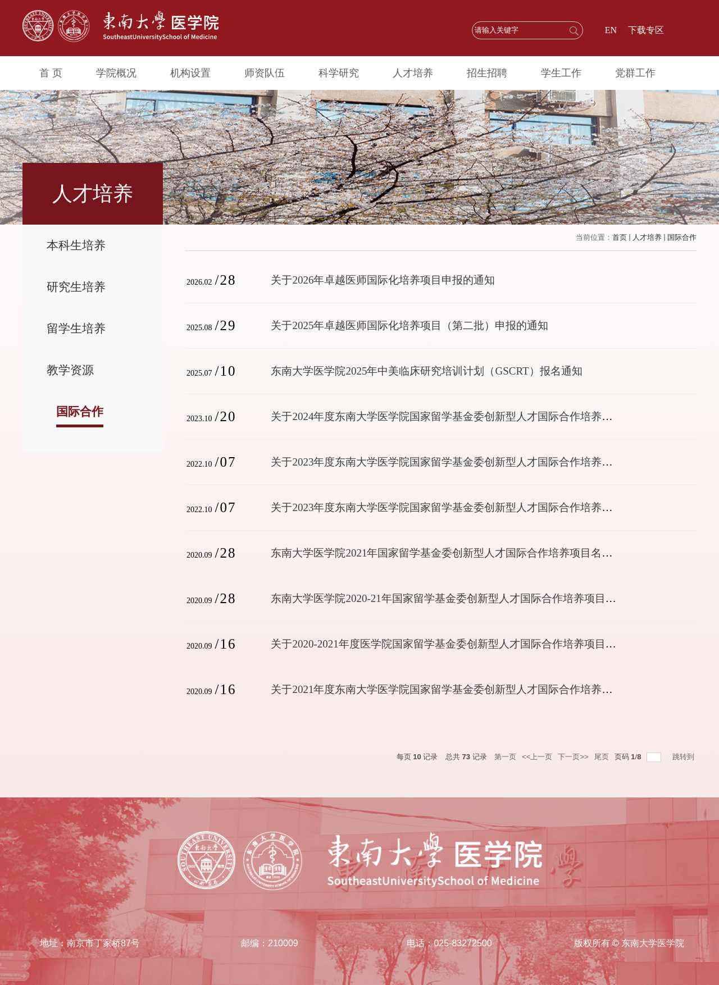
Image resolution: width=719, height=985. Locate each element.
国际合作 (682, 237)
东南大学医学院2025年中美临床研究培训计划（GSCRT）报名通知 (426, 371)
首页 (619, 237)
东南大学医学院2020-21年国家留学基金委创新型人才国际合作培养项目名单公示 (459, 598)
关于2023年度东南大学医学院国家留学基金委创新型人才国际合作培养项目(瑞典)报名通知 (482, 462)
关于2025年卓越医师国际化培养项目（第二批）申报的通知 (409, 325)
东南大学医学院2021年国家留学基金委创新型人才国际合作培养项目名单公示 (452, 553)
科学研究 (337, 73)
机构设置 (189, 73)
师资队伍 (263, 73)
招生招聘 (485, 73)
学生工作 (558, 73)
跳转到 (684, 757)
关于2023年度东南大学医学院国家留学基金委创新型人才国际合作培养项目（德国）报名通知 (489, 507)
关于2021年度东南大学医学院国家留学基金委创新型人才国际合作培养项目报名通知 (468, 689)
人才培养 (410, 73)
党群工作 (632, 73)
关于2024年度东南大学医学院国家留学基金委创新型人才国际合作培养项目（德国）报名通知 (489, 416)
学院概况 (115, 73)
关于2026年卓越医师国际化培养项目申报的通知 (383, 280)
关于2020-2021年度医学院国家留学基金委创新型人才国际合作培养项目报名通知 (459, 644)
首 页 (50, 73)
